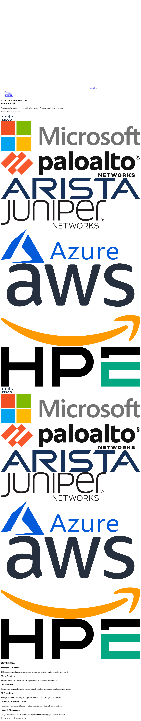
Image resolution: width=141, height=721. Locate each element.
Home (7, 92)
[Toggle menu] (96, 88)
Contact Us (9, 96)
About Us (8, 94)
